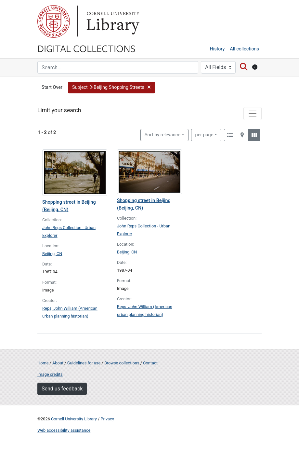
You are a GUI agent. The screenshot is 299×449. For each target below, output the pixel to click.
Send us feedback (62, 389)
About (57, 363)
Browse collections (121, 363)
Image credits (50, 374)
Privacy (107, 418)
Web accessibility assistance (63, 430)
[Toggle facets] (252, 113)
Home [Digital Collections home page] (42, 363)
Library (112, 21)
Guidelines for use (83, 363)
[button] (111, 87)
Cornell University (53, 21)
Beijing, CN (52, 253)
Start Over (52, 87)
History (217, 49)
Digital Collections (86, 48)
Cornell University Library (74, 418)
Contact (150, 363)
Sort (162, 135)
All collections (244, 49)
